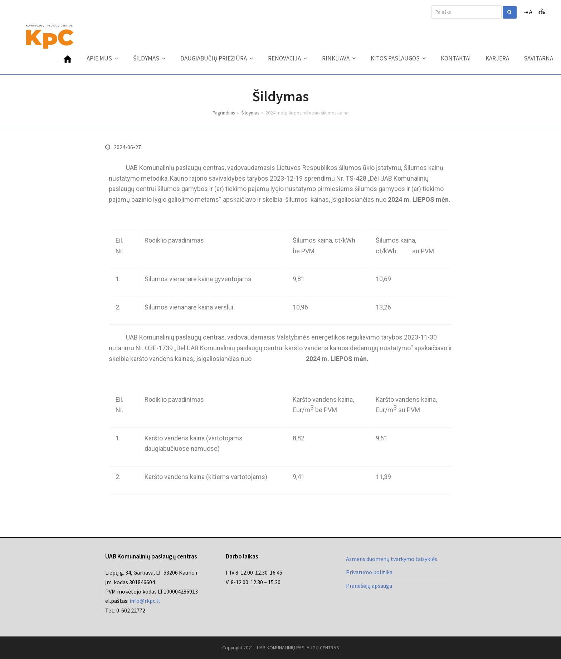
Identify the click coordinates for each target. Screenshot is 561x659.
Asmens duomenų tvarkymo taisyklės (391, 558)
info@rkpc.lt (145, 600)
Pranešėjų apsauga (369, 585)
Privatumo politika (369, 572)
